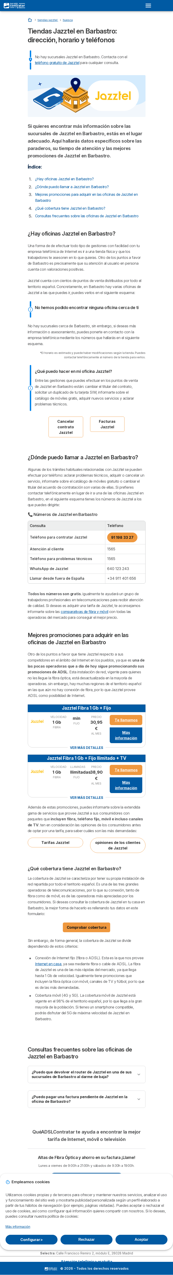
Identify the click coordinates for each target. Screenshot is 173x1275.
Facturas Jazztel (107, 424)
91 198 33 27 (122, 537)
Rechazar (86, 1239)
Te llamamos (126, 720)
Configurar (31, 1239)
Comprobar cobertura (86, 927)
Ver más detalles (86, 748)
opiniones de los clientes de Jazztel (117, 845)
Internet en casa (48, 964)
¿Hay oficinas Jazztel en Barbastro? (64, 179)
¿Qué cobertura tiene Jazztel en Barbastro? (70, 208)
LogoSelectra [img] (51, 1268)
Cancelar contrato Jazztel (65, 427)
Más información (126, 735)
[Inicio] (30, 19)
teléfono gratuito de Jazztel (57, 62)
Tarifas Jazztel (55, 842)
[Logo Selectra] (14, 5)
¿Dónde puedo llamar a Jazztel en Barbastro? (72, 186)
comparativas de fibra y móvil (84, 611)
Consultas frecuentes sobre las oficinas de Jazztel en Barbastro (87, 216)
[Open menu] (150, 5)
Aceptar (141, 1239)
